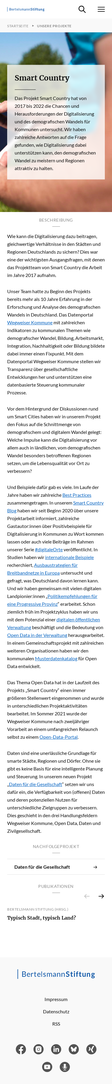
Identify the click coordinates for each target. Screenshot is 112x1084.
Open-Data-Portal (58, 737)
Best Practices (76, 495)
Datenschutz (56, 1011)
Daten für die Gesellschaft (35, 784)
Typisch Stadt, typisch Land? (41, 918)
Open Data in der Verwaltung (37, 635)
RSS (56, 1024)
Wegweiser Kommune (30, 322)
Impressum (56, 999)
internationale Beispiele (69, 557)
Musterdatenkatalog (56, 658)
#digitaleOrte (49, 549)
